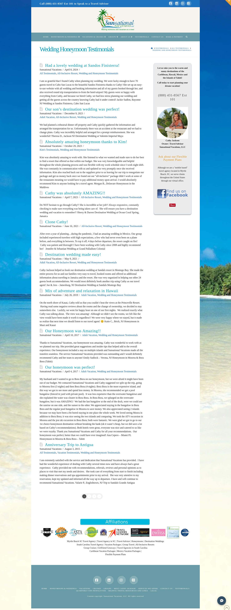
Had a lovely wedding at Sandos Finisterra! (82, 65)
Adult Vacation (47, 117)
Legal (154, 591)
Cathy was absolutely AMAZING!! (75, 193)
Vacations (84, 588)
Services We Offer (148, 588)
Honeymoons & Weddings (63, 588)
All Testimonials (48, 73)
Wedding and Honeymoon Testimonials (98, 73)
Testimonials (182, 588)
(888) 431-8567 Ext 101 (172, 97)
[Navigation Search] (186, 37)
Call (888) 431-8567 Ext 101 (56, 3)
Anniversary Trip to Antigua (69, 444)
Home (44, 588)
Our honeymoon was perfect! (70, 367)
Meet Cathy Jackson (125, 588)
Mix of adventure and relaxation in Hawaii (81, 291)
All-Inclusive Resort (67, 73)
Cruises (97, 588)
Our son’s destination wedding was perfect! (82, 109)
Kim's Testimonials (49, 149)
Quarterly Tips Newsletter (91, 591)
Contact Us (166, 588)
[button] (228, 3)
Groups (107, 588)
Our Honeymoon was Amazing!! (73, 331)
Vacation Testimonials (68, 452)
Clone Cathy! (56, 222)
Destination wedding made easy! (73, 254)
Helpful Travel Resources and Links (128, 591)
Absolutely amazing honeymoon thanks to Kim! (86, 142)
